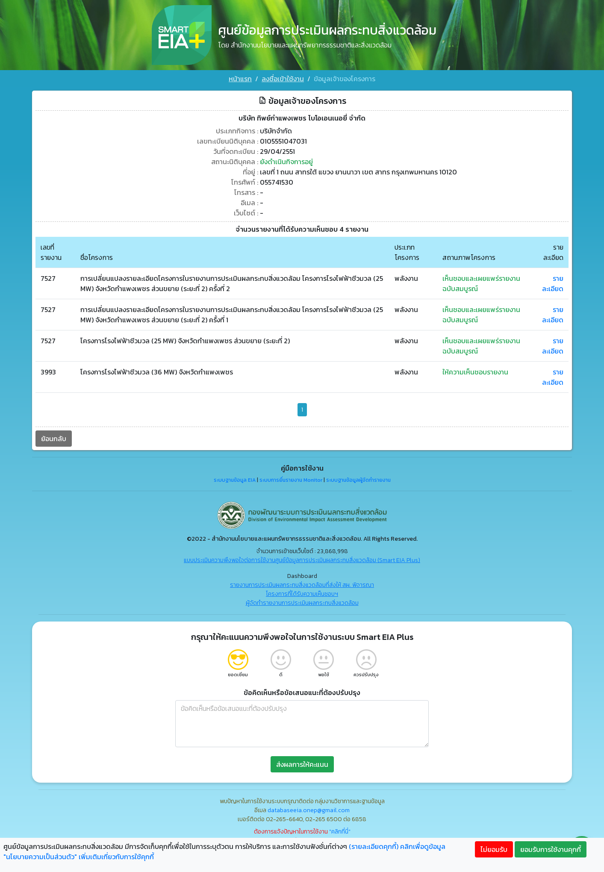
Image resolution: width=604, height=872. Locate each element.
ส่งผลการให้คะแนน (302, 764)
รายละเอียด (552, 283)
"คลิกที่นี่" (340, 831)
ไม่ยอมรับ (493, 849)
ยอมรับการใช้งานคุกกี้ (550, 849)
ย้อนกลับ (53, 438)
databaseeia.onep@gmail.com (309, 810)
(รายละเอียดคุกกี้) (373, 846)
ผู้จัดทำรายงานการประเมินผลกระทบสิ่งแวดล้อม (302, 602)
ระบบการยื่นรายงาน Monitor (290, 480)
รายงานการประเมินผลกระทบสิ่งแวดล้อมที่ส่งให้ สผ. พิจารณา (302, 584)
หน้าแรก (240, 79)
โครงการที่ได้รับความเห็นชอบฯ (302, 593)
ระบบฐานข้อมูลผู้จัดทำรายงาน (358, 480)
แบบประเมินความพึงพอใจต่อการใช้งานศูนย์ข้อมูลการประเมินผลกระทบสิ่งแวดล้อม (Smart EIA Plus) (302, 560)
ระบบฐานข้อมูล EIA (235, 480)
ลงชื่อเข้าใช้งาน (283, 79)
